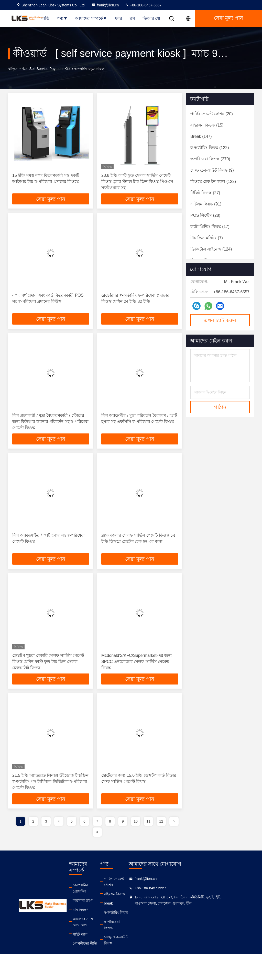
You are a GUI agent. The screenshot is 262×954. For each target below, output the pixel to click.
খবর (118, 18)
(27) (205, 193)
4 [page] (59, 828)
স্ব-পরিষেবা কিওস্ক (134, 923)
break (126, 904)
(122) (209, 148)
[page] (174, 828)
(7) (206, 238)
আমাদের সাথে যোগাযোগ (95, 913)
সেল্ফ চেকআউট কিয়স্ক (138, 932)
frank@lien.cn (105, 5)
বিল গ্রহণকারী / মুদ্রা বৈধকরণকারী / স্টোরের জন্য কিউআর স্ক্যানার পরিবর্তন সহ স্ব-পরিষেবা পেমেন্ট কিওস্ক (50, 424)
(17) (210, 226)
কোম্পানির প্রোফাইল (91, 886)
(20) (211, 114)
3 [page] (46, 828)
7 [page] (97, 828)
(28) (205, 215)
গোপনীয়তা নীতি (89, 932)
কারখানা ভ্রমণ (87, 895)
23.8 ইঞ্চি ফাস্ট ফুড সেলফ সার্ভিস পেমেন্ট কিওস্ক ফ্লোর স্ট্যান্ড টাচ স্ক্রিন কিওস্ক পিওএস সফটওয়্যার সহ (137, 181)
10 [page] (136, 828)
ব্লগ (132, 18)
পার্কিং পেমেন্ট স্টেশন (137, 886)
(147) (201, 136)
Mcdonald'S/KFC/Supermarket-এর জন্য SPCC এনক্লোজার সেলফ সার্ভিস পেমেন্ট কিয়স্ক (136, 666)
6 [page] (84, 828)
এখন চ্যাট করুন (220, 320)
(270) (210, 159)
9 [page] (123, 828)
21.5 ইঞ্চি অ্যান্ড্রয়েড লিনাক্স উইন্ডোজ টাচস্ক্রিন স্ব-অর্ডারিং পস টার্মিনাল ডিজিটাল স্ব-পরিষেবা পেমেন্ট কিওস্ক (50, 787)
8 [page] (110, 828)
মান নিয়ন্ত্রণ (85, 904)
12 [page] (161, 828)
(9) (212, 170)
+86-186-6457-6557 (143, 5)
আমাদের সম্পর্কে (91, 18)
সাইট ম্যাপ (84, 923)
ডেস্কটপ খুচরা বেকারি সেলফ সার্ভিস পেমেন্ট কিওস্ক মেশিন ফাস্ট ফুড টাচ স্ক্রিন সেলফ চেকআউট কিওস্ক (48, 666)
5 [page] (72, 828)
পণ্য (62, 18)
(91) (205, 204)
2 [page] (33, 828)
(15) (206, 125)
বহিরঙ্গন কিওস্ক (132, 895)
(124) (211, 249)
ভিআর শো (151, 18)
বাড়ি (45, 18)
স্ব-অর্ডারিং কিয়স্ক (134, 913)
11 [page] (148, 828)
